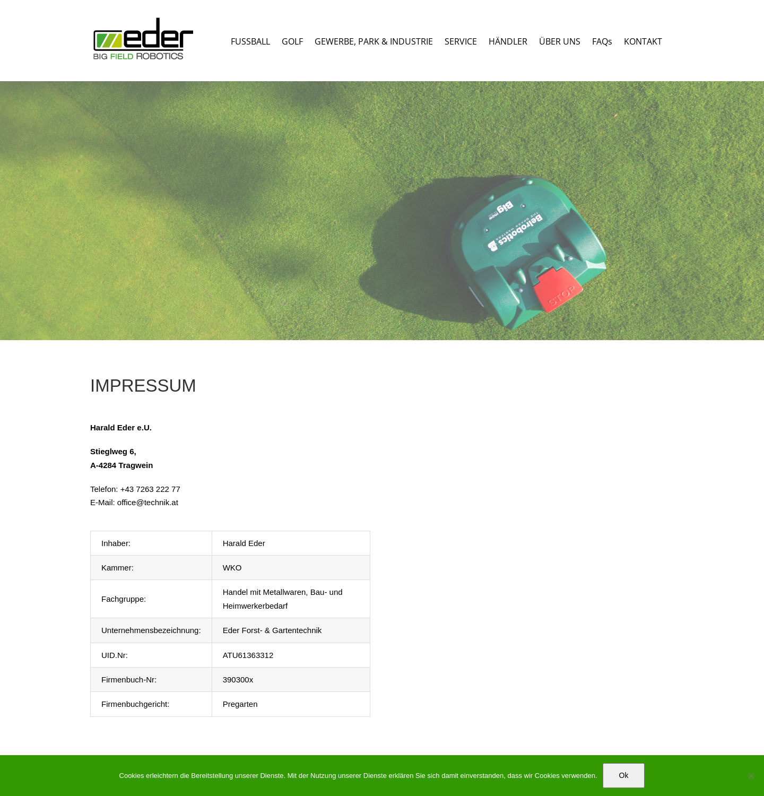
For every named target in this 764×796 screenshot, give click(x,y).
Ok (624, 775)
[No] (750, 776)
